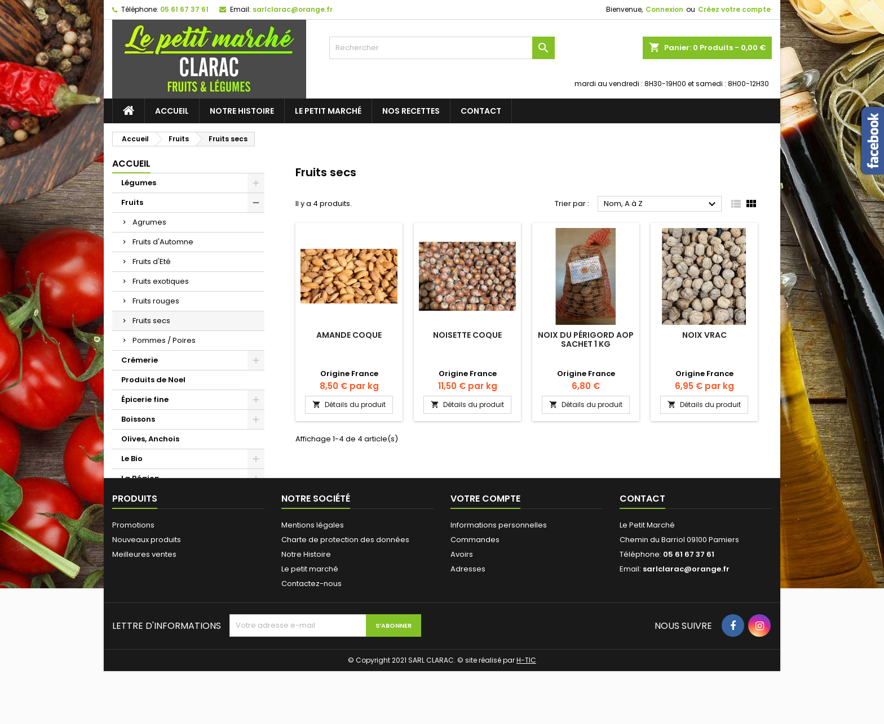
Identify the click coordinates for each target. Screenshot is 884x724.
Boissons (138, 419)
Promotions (133, 578)
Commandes (475, 592)
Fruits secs (151, 320)
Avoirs (461, 607)
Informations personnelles (498, 578)
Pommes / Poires (164, 340)
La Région (140, 478)
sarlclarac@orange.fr (293, 9)
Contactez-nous (311, 636)
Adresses (467, 621)
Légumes (138, 182)
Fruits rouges (155, 301)
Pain (130, 498)
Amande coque (349, 335)
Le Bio (132, 458)
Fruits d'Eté (151, 261)
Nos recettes (411, 111)
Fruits (132, 202)
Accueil (172, 111)
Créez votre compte (734, 9)
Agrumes (149, 222)
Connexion (664, 9)
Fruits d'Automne (162, 241)
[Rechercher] (442, 48)
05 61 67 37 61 (184, 9)
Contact (481, 111)
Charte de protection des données (345, 592)
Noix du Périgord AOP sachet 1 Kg (586, 339)
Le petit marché (328, 111)
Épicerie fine (145, 399)
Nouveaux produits (146, 592)
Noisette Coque (467, 335)
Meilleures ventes (144, 607)
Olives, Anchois (150, 438)
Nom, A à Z (661, 204)
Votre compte (485, 551)
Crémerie (139, 360)
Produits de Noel (153, 379)
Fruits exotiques (160, 281)
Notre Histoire (242, 111)
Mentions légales (312, 578)
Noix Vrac (704, 335)
